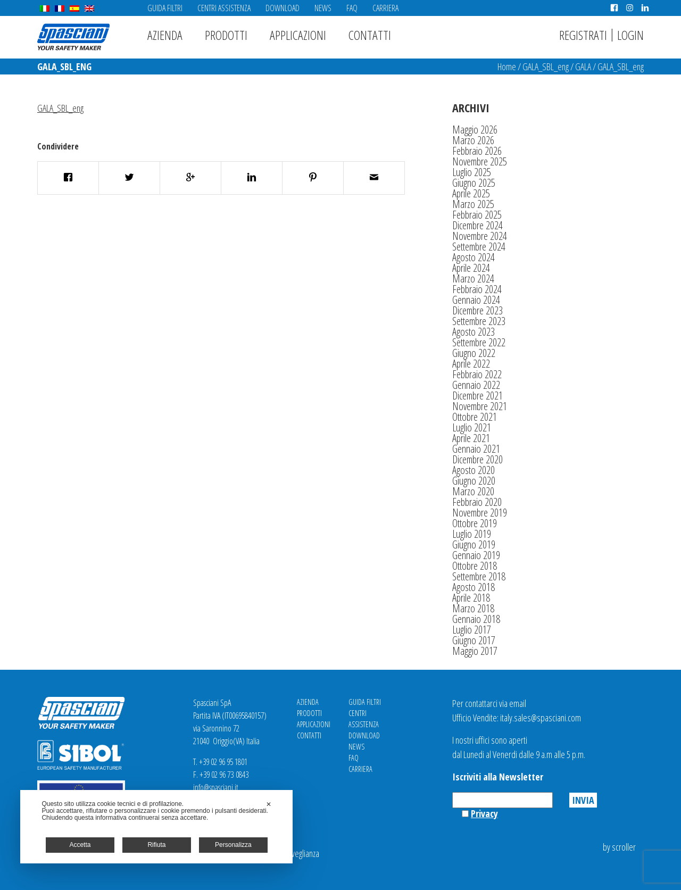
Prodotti (226, 35)
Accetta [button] (79, 845)
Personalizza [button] (233, 845)
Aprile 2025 (471, 193)
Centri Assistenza (224, 8)
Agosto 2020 (473, 470)
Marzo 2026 (473, 140)
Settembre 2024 (478, 246)
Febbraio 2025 (477, 214)
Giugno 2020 (473, 480)
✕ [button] (268, 804)
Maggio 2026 (474, 129)
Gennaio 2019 (476, 555)
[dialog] (156, 826)
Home (506, 66)
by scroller (619, 847)
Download (282, 8)
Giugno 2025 (473, 183)
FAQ (352, 8)
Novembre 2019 (479, 512)
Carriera (385, 8)
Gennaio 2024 (476, 300)
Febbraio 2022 (477, 374)
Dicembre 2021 (477, 395)
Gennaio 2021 (476, 449)
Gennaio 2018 (476, 619)
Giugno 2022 (473, 353)
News (322, 8)
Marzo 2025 (473, 204)
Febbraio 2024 (477, 289)
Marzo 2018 (473, 608)
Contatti (369, 35)
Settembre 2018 (478, 576)
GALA (583, 66)
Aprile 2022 (471, 363)
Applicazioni (298, 35)
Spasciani (73, 37)
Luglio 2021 (471, 427)
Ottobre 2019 (474, 523)
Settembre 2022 (478, 342)
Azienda (164, 35)
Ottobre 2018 (474, 566)
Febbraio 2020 (477, 502)
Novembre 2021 (479, 406)
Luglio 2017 (471, 629)
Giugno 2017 (473, 640)
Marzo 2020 (473, 491)
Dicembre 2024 (477, 225)
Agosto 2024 (473, 257)
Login (630, 35)
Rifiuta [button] (156, 845)
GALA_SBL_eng (545, 66)
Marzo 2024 (473, 278)
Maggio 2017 (474, 651)
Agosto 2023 (473, 332)
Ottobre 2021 (474, 417)
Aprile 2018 (471, 597)
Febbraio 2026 (477, 151)
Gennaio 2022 (476, 385)
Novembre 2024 (479, 236)
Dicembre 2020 (477, 459)
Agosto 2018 (473, 587)
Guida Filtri (164, 8)
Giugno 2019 (473, 544)
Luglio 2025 (471, 172)
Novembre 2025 (479, 161)
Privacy (484, 813)
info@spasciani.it (215, 787)
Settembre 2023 (478, 321)
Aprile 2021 (471, 438)
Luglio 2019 (471, 534)
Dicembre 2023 (477, 310)
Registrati (583, 35)
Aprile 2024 (471, 268)
